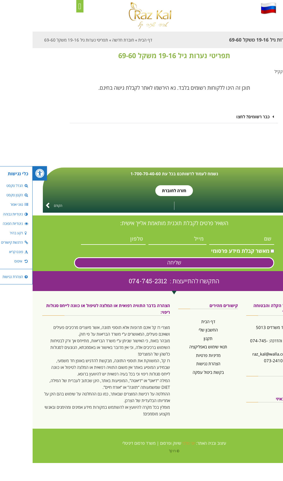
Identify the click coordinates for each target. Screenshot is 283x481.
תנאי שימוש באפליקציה (176, 346)
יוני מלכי (156, 443)
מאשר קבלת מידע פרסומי (208, 250)
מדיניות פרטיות (175, 355)
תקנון (175, 338)
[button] (47, 6)
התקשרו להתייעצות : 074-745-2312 (141, 281)
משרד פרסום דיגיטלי (106, 443)
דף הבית (176, 321)
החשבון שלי (175, 330)
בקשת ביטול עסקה (175, 372)
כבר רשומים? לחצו (220, 116)
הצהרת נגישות (176, 363)
